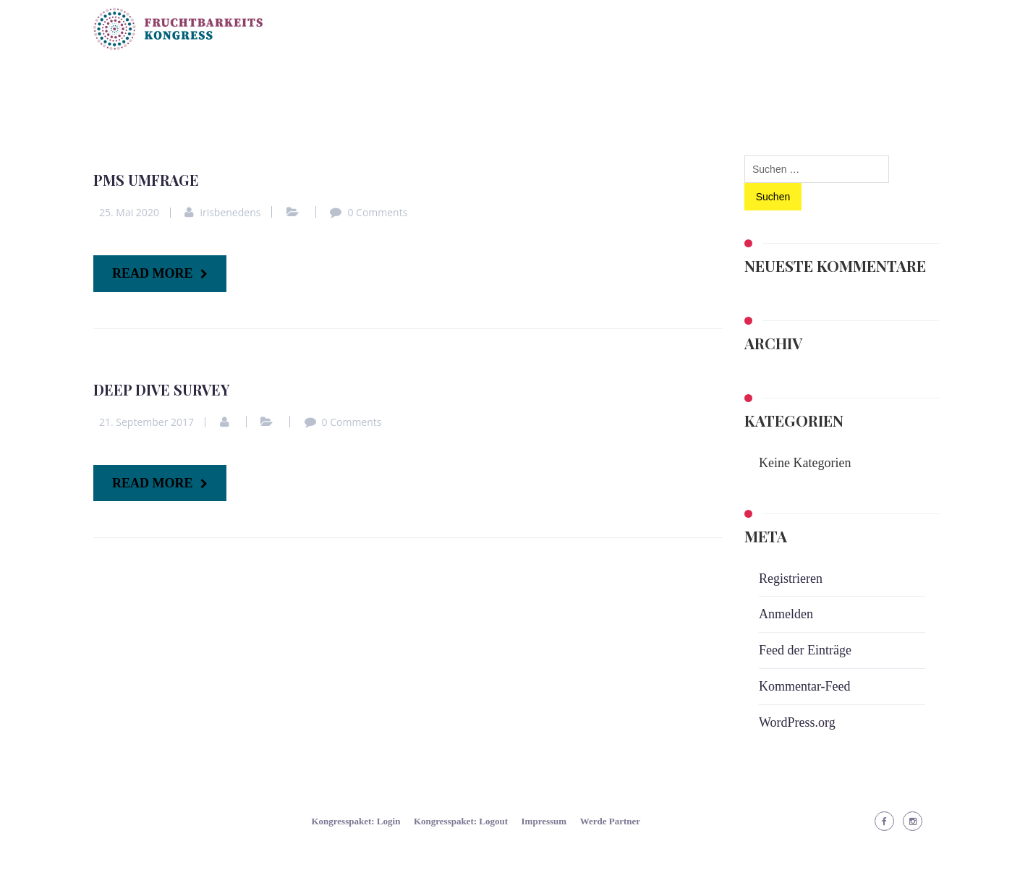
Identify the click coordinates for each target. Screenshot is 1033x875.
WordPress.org (797, 722)
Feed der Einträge (805, 650)
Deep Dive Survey (161, 389)
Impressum (544, 821)
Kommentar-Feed (805, 686)
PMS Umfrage (146, 179)
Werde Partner (610, 821)
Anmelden (786, 614)
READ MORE (152, 273)
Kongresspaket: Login (355, 821)
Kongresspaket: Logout (461, 821)
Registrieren (790, 578)
